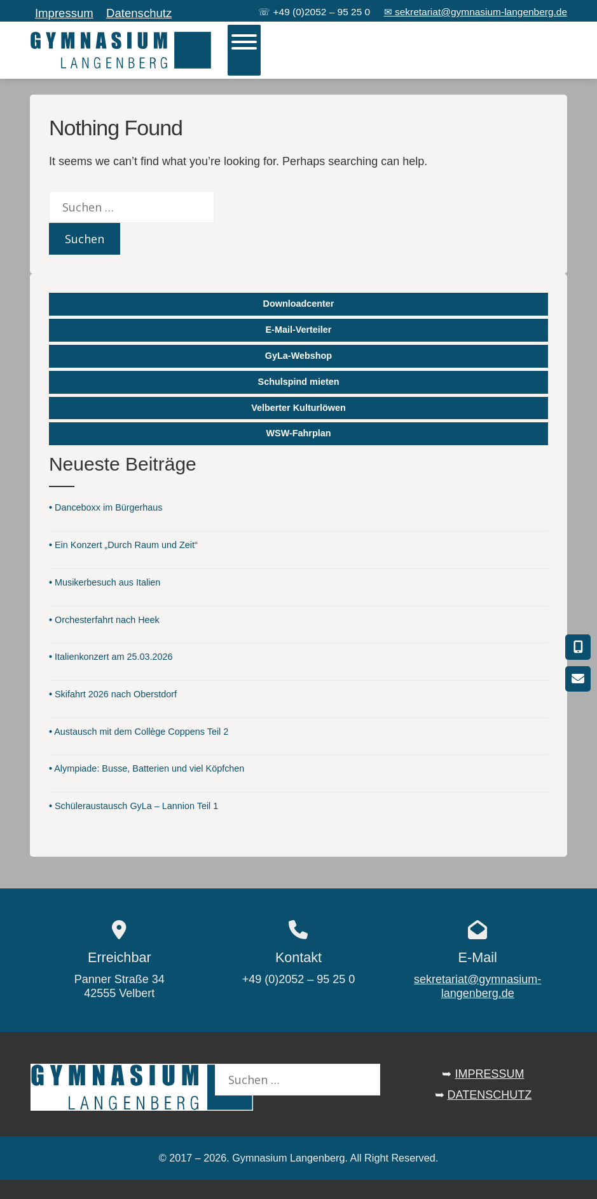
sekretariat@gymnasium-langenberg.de (477, 986)
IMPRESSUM (489, 1074)
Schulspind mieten (299, 382)
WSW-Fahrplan (298, 433)
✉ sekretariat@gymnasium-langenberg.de (475, 11)
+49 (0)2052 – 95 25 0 (322, 11)
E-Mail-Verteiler (299, 330)
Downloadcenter (298, 303)
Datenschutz (139, 13)
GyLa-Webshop (298, 356)
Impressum (64, 13)
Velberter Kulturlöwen (298, 408)
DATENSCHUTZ (490, 1094)
